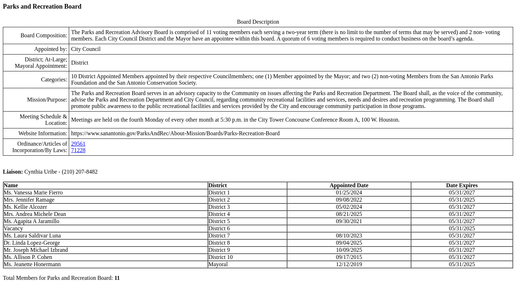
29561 (78, 144)
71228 (78, 150)
